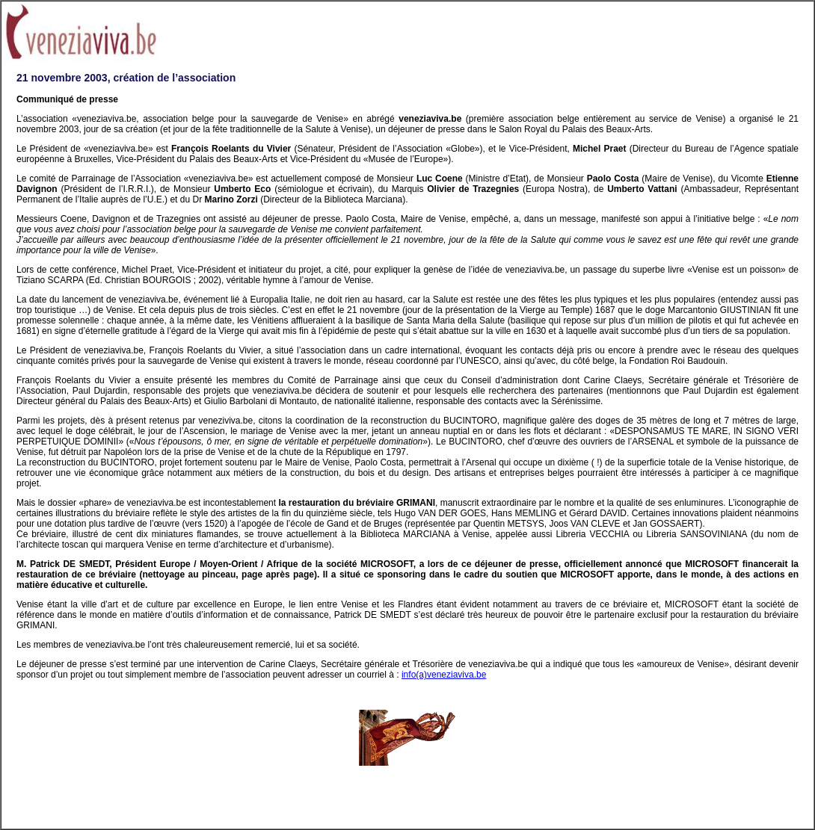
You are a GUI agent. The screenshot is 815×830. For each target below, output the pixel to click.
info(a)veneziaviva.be (444, 674)
